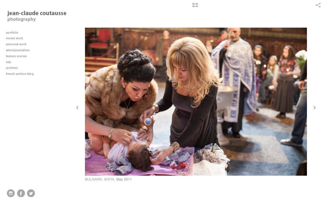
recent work (16, 38)
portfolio (12, 32)
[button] (195, 7)
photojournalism (20, 50)
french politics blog (20, 74)
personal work (18, 44)
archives (14, 68)
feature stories (18, 56)
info (10, 62)
